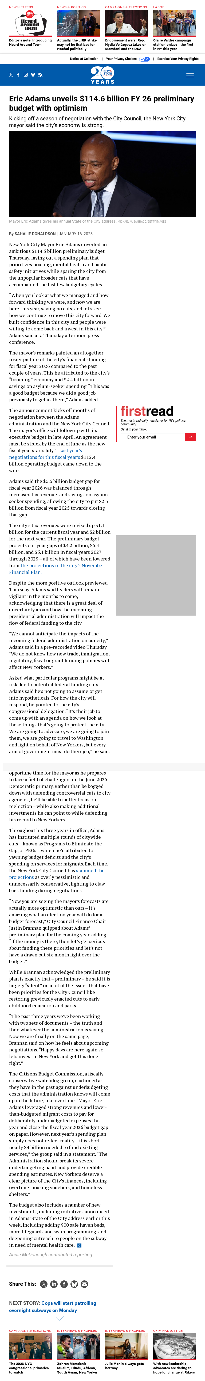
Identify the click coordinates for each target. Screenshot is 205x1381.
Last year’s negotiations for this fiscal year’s (45, 457)
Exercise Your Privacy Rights (178, 63)
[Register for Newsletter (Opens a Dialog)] (190, 441)
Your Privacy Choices (128, 63)
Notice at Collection (84, 63)
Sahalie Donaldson (35, 237)
